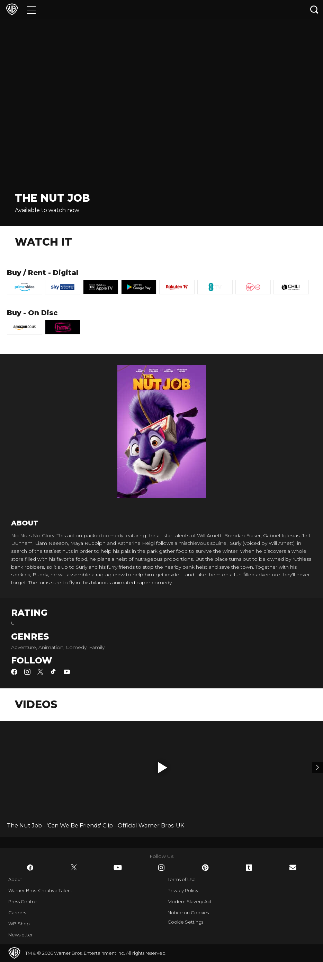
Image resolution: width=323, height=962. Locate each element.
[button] (162, 767)
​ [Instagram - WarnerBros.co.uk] (161, 867)
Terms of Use (182, 879)
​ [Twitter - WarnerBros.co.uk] (74, 867)
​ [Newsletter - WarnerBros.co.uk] (293, 867)
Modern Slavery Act (190, 901)
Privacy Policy (183, 890)
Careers (17, 912)
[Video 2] (317, 767)
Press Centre (22, 901)
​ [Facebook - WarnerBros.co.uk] (30, 867)
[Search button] (314, 9)
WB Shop (19, 923)
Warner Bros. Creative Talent (40, 890)
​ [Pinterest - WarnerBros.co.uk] (205, 867)
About (15, 879)
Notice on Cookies (188, 912)
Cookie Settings (185, 922)
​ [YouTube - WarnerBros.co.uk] (118, 867)
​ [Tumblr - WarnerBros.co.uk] (249, 867)
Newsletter (20, 934)
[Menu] (31, 9)
